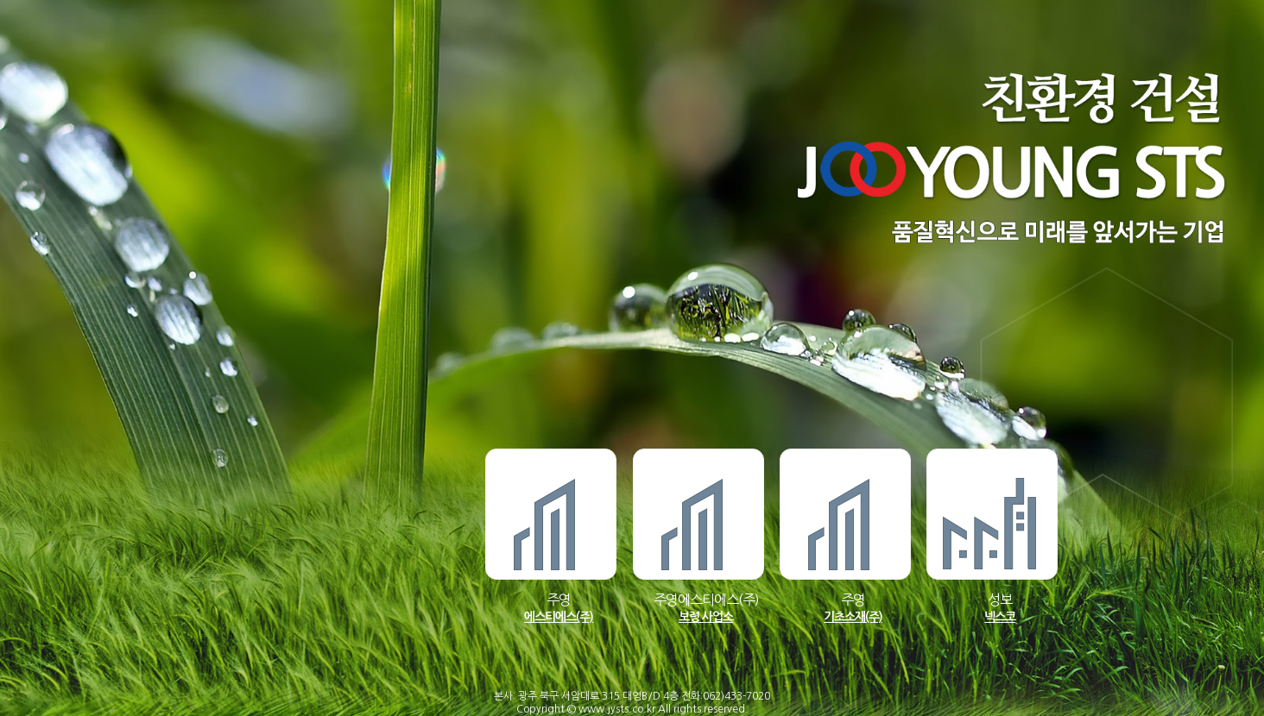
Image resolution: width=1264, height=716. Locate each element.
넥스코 (999, 617)
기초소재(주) (853, 617)
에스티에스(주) (558, 617)
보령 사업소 (706, 617)
